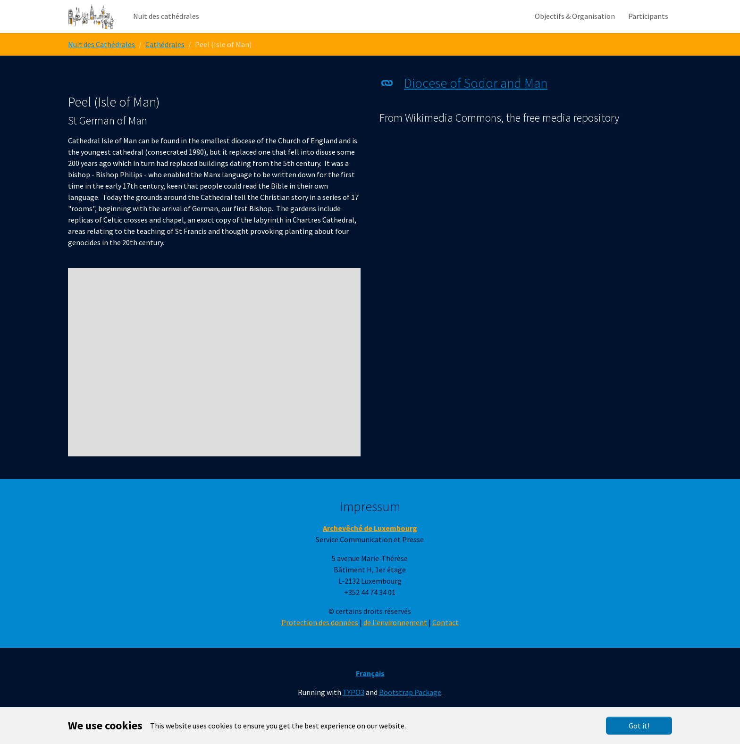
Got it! (639, 725)
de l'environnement (395, 641)
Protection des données (319, 641)
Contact (445, 641)
